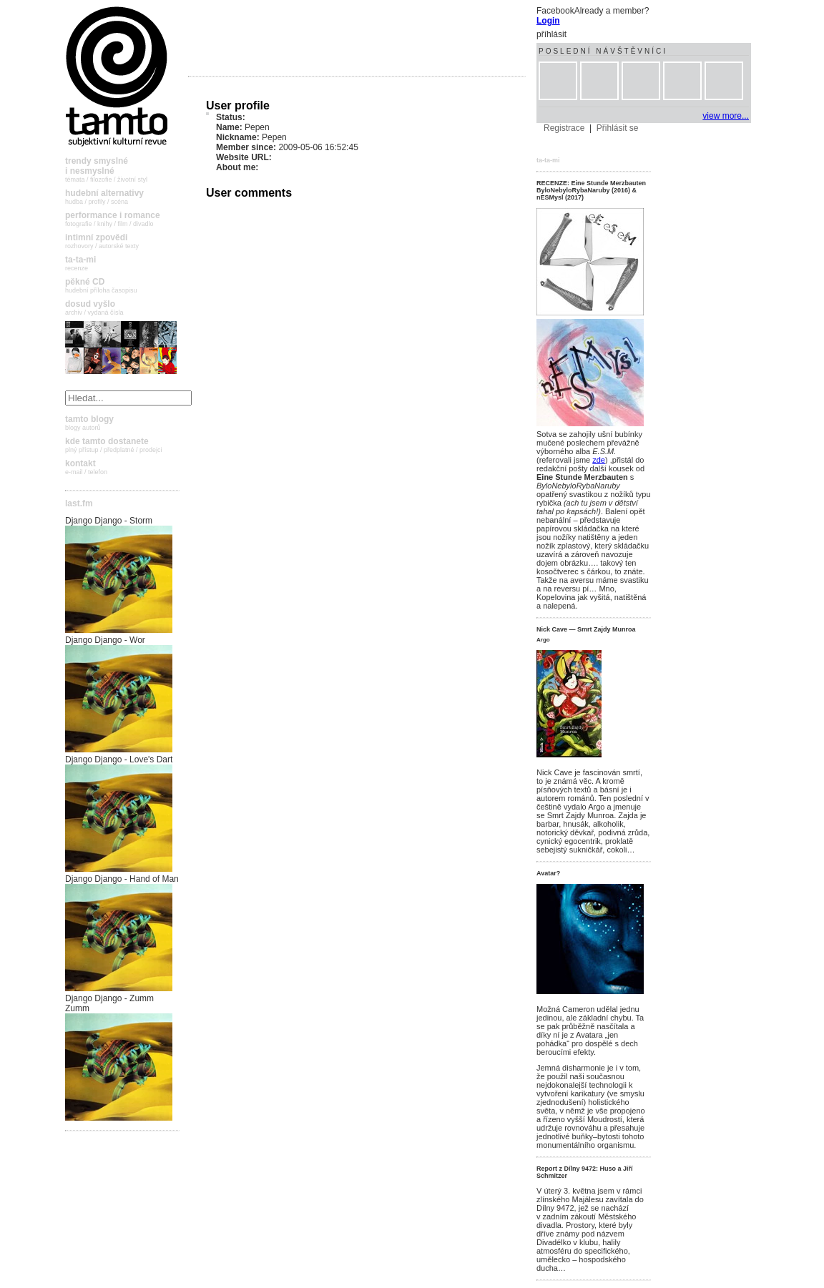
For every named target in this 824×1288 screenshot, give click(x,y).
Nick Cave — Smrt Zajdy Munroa (586, 629)
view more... (725, 116)
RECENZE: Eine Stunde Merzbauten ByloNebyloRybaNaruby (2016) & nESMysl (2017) (591, 190)
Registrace (564, 128)
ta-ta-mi (548, 160)
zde (598, 460)
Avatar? (548, 873)
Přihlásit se (618, 128)
